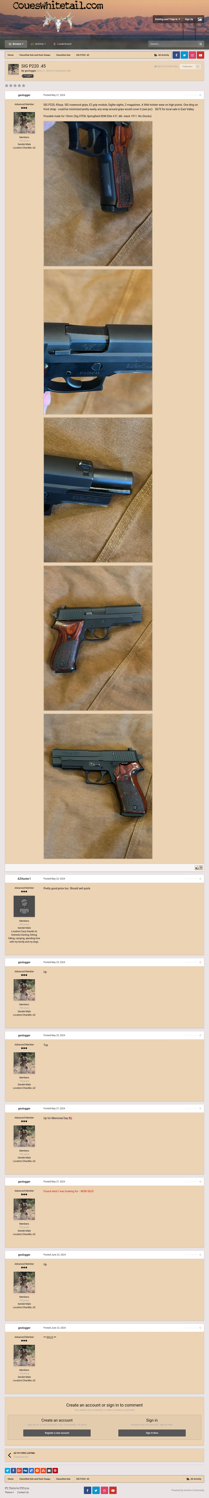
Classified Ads (63, 70)
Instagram (192, 55)
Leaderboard (64, 43)
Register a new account (57, 1433)
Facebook (176, 55)
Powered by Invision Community (187, 1490)
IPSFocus (24, 1488)
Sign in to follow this (167, 66)
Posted (54, 95)
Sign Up (189, 19)
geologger (30, 70)
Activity (40, 43)
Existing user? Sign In (167, 19)
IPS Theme (10, 1488)
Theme (9, 1492)
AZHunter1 (24, 878)
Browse (17, 43)
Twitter (184, 55)
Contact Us (23, 1492)
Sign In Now (152, 1433)
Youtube (200, 55)
